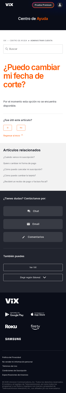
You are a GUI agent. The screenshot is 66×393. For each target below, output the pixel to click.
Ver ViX (33, 267)
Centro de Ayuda (18, 40)
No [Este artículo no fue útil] (21, 128)
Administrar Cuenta (41, 40)
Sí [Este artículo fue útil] (7, 128)
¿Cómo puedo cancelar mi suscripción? (22, 169)
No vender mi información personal (17, 362)
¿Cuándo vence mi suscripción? (19, 157)
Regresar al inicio (13, 135)
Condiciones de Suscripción (14, 371)
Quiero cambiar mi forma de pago (19, 163)
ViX (4, 40)
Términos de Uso (9, 366)
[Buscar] (33, 49)
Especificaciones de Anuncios (15, 375)
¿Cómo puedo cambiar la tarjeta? (19, 175)
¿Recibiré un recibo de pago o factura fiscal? (25, 181)
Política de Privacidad (11, 357)
